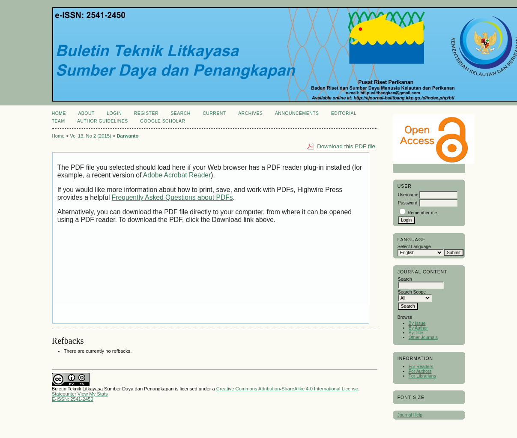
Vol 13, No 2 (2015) (90, 135)
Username (408, 194)
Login (114, 113)
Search (180, 113)
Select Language (414, 246)
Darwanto (127, 135)
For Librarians (422, 376)
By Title (416, 332)
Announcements (297, 113)
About (86, 113)
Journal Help (409, 415)
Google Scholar (162, 121)
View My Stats (93, 393)
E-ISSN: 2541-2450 (72, 399)
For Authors (420, 371)
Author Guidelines (102, 121)
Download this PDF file (346, 146)
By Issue (417, 323)
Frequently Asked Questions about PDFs (172, 197)
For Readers (421, 366)
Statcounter (64, 393)
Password (408, 203)
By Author (418, 328)
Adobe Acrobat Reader (177, 175)
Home (59, 113)
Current (214, 113)
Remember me (422, 212)
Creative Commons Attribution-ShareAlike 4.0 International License (287, 388)
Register (146, 113)
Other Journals (423, 337)
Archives (250, 113)
